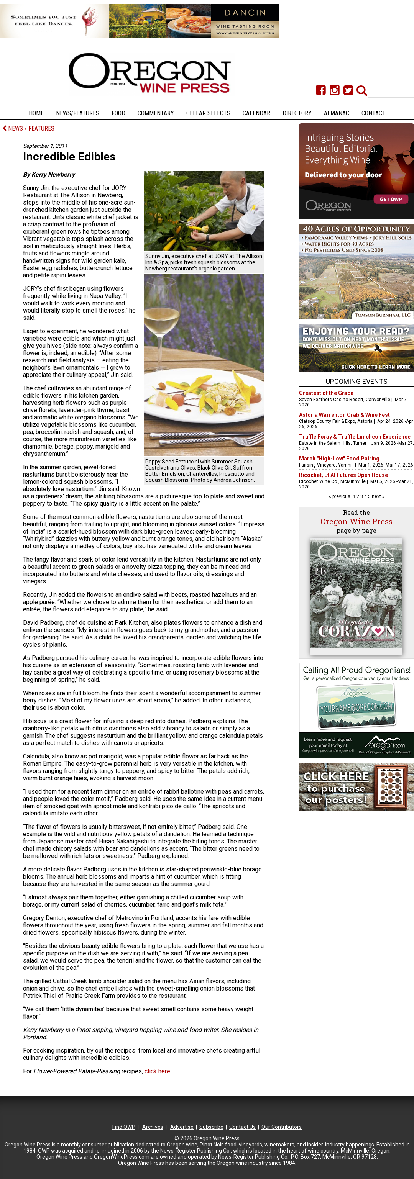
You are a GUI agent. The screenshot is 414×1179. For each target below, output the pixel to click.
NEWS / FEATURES (28, 128)
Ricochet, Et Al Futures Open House (343, 475)
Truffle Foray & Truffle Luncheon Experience (355, 437)
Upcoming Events (357, 381)
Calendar (256, 113)
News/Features (77, 113)
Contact (373, 113)
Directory (297, 113)
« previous (340, 496)
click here (157, 1071)
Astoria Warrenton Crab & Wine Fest (344, 415)
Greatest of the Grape (326, 393)
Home (36, 113)
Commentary (156, 113)
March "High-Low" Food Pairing (339, 458)
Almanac (336, 113)
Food (118, 113)
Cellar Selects (208, 113)
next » (377, 496)
